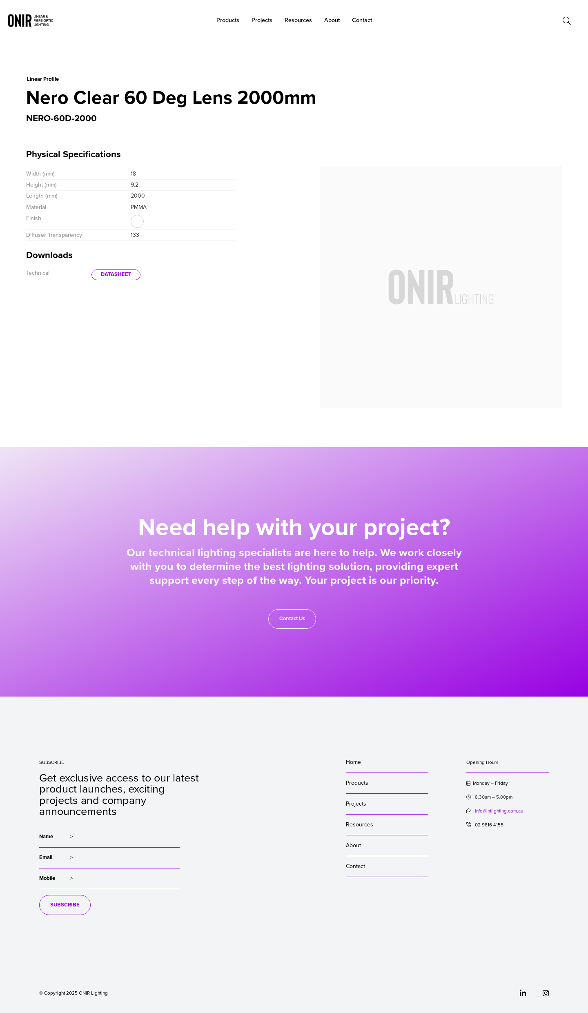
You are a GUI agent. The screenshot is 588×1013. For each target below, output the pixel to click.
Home (353, 762)
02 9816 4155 (484, 825)
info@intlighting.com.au (499, 811)
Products (357, 782)
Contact (355, 866)
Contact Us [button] (292, 618)
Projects (356, 803)
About (332, 20)
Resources (359, 824)
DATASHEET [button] (116, 274)
